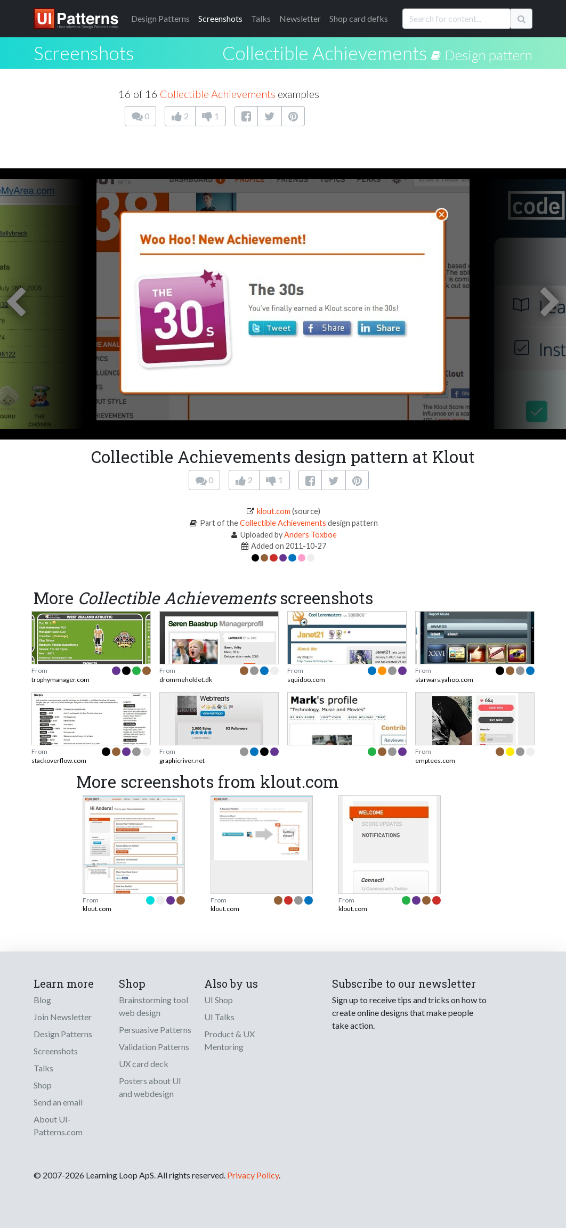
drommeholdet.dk (185, 680)
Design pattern (488, 54)
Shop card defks (358, 18)
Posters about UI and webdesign (150, 1087)
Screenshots (220, 18)
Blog (42, 1000)
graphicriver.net (182, 761)
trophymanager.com (60, 680)
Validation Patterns (154, 1047)
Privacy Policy (253, 1175)
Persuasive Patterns (155, 1029)
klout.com (273, 511)
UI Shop (218, 1000)
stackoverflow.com (58, 761)
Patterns (160, 18)
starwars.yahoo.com (444, 680)
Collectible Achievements (324, 53)
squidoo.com (306, 680)
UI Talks (219, 1017)
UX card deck (143, 1064)
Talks (261, 18)
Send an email (58, 1102)
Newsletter (300, 18)
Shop (43, 1085)
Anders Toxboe (310, 534)
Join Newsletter (63, 1017)
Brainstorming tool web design (153, 1006)
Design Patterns (63, 1034)
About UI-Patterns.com (58, 1125)
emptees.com (435, 761)
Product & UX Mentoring (229, 1040)
